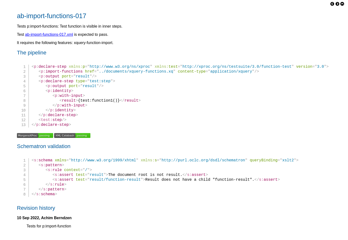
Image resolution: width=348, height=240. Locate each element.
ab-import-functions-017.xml (49, 34)
